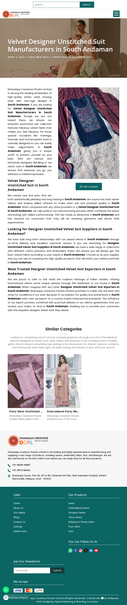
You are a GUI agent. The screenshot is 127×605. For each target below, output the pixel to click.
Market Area (20, 531)
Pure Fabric (74, 526)
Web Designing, (45, 601)
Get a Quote (89, 186)
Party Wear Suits (39, 56)
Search (87, 4)
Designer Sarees (77, 512)
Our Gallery (19, 512)
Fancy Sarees (75, 517)
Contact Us (19, 521)
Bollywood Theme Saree (81, 521)
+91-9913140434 (21, 470)
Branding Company (87, 601)
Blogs (17, 517)
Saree (71, 503)
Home (11, 56)
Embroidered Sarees (78, 507)
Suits (22, 56)
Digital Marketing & (65, 601)
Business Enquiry (16, 596)
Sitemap (18, 526)
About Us (18, 507)
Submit (57, 570)
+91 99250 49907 (21, 464)
